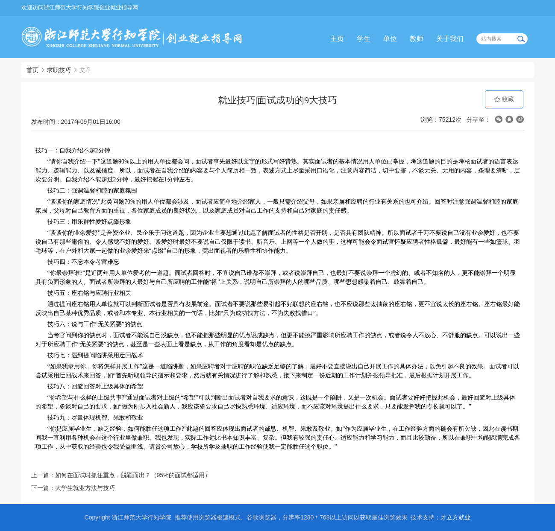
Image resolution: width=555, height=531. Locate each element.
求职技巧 (59, 70)
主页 (337, 38)
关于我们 (450, 38)
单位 (390, 38)
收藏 (504, 99)
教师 (416, 38)
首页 (32, 70)
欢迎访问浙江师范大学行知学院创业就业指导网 (79, 7)
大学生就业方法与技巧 (85, 487)
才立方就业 (455, 517)
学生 (363, 38)
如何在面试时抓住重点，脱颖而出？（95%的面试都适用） (133, 475)
